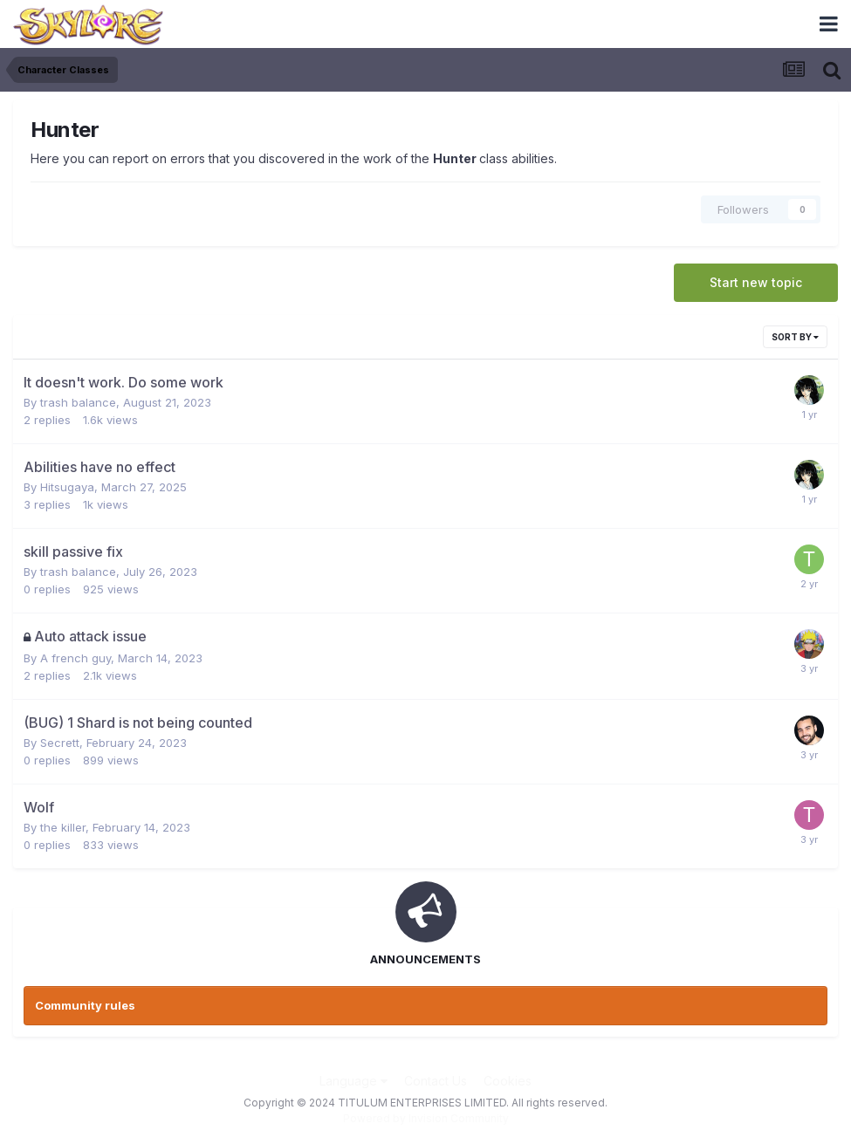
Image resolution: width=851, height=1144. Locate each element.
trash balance (78, 402)
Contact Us (435, 1080)
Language (353, 1080)
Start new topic (756, 282)
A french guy (75, 658)
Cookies (508, 1080)
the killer (63, 827)
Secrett (59, 743)
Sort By (795, 337)
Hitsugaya (67, 487)
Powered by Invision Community (426, 1118)
